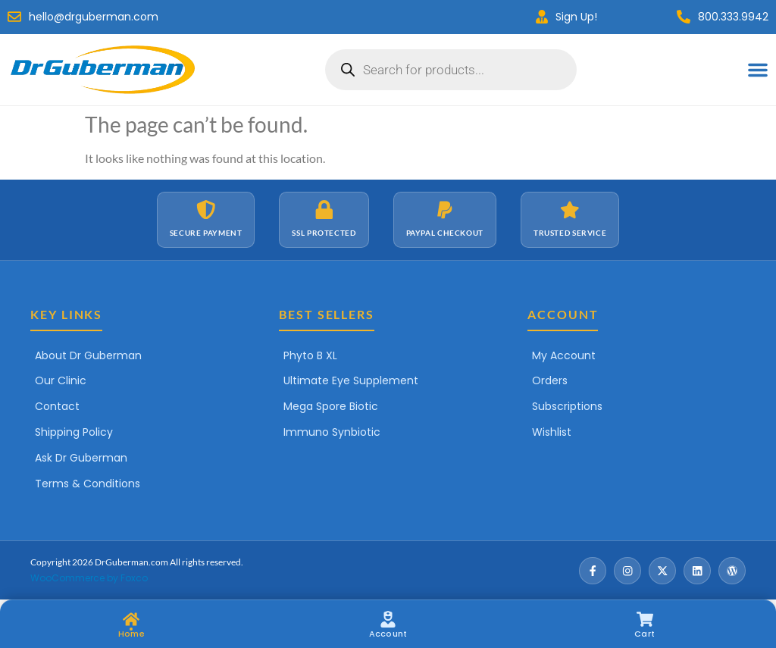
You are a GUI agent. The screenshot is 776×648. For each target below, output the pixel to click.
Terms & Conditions (87, 483)
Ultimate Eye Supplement (350, 380)
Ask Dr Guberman (81, 457)
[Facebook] (592, 570)
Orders (550, 380)
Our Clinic (60, 380)
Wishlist (551, 432)
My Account (564, 355)
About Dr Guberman (88, 355)
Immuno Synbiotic (331, 432)
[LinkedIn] (697, 570)
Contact (57, 406)
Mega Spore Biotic (330, 406)
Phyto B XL (310, 355)
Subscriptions (567, 406)
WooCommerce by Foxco (89, 577)
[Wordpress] (732, 570)
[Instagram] (627, 570)
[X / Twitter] (662, 570)
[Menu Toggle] (757, 69)
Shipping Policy (74, 432)
